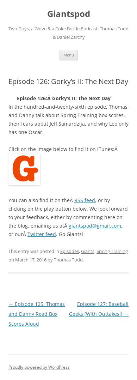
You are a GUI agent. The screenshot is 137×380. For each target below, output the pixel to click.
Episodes (69, 251)
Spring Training (112, 251)
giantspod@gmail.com (95, 225)
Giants (87, 251)
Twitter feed (41, 234)
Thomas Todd (68, 260)
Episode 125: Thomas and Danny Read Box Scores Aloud (36, 314)
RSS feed (84, 200)
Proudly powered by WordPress (39, 367)
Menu (68, 55)
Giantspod (68, 13)
